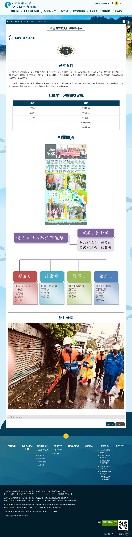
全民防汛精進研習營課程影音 (105, 462)
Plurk (128, 26)
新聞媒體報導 (79, 11)
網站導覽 (105, 3)
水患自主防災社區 (31, 11)
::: (0, 1)
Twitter (128, 31)
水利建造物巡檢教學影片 (105, 451)
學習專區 (106, 11)
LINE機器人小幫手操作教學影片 (105, 478)
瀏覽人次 (122, 534)
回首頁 (97, 3)
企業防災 (93, 11)
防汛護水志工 (50, 11)
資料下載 (119, 11)
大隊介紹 (41, 465)
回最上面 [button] (120, 424)
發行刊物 (64, 11)
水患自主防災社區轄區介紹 (38, 21)
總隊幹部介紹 (42, 462)
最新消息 (15, 11)
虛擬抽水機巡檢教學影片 (105, 457)
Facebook (128, 22)
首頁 (10, 21)
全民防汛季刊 (58, 450)
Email (128, 39)
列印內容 (124, 21)
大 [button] (121, 3)
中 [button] (117, 3)
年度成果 (56, 453)
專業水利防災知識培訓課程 (105, 467)
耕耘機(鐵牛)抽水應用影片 (105, 473)
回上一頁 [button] (110, 424)
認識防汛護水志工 (43, 451)
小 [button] (112, 3)
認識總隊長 (41, 458)
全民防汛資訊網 (22, 5)
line (128, 35)
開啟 (125, 3)
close (66, 436)
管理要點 (41, 455)
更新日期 (107, 534)
